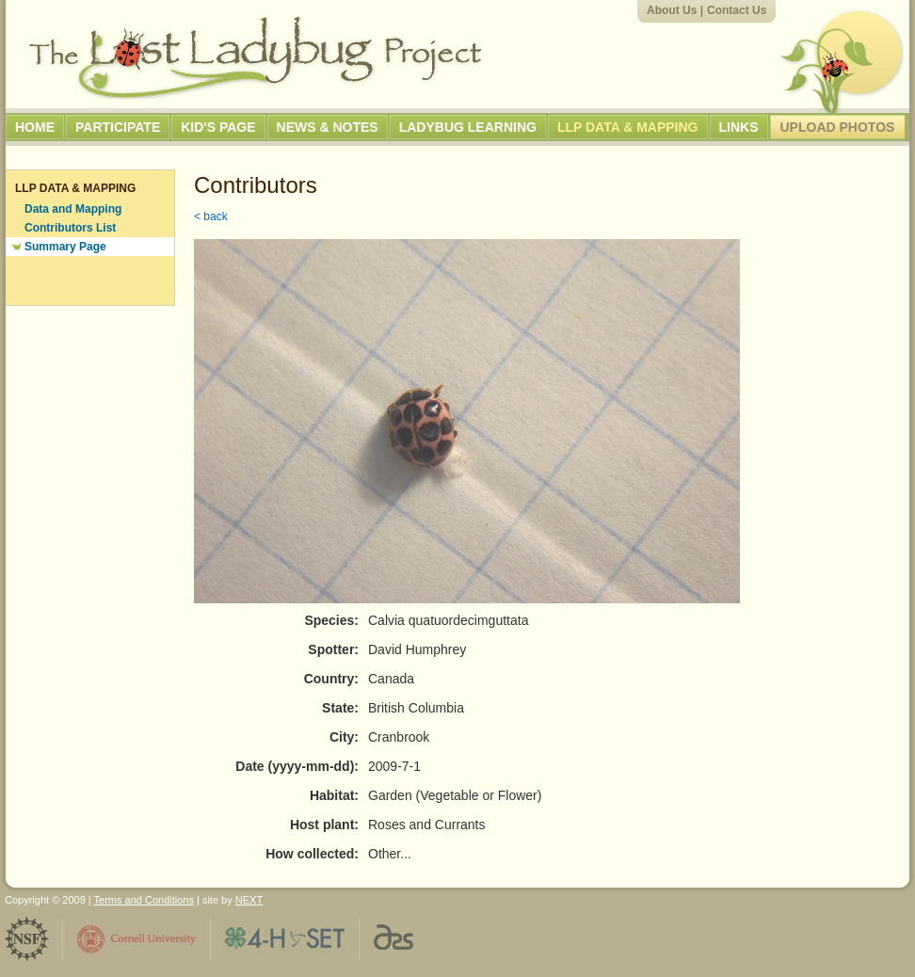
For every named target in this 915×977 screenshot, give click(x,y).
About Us (672, 10)
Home (35, 127)
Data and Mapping (72, 209)
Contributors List (70, 227)
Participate (117, 127)
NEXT (249, 899)
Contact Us (736, 10)
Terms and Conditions (144, 899)
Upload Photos (837, 127)
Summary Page (65, 246)
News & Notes (327, 127)
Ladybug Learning (468, 127)
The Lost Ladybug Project (255, 57)
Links (739, 127)
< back (211, 216)
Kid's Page (218, 127)
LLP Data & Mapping (627, 127)
